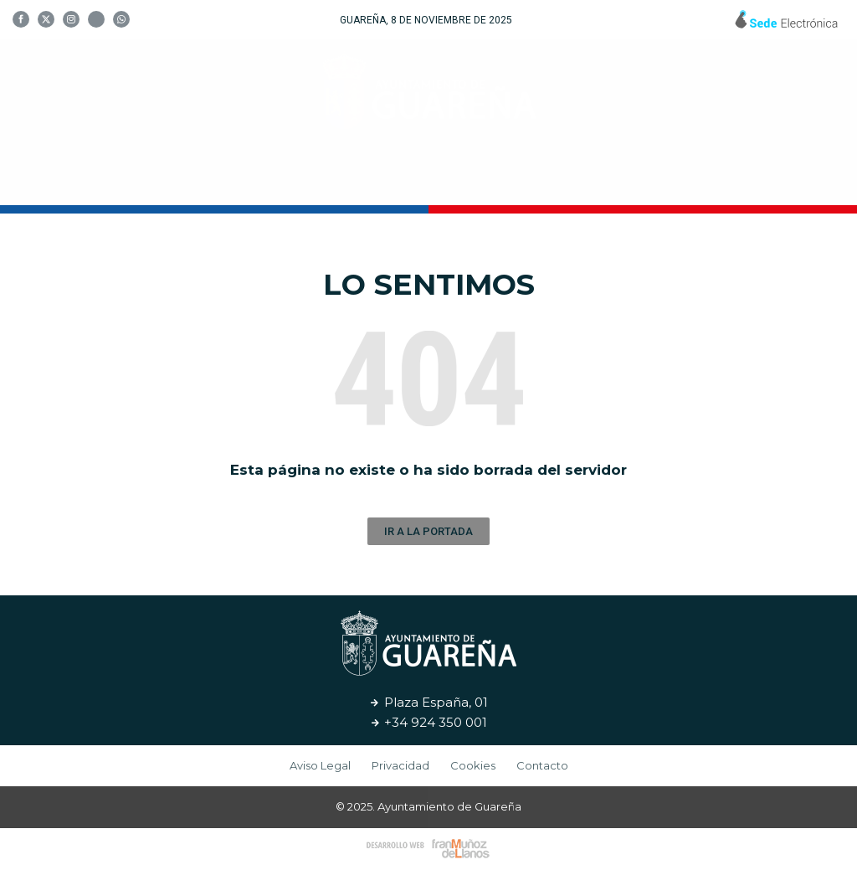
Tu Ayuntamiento (250, 180)
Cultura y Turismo (422, 180)
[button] (428, 531)
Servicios (558, 179)
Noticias (648, 179)
